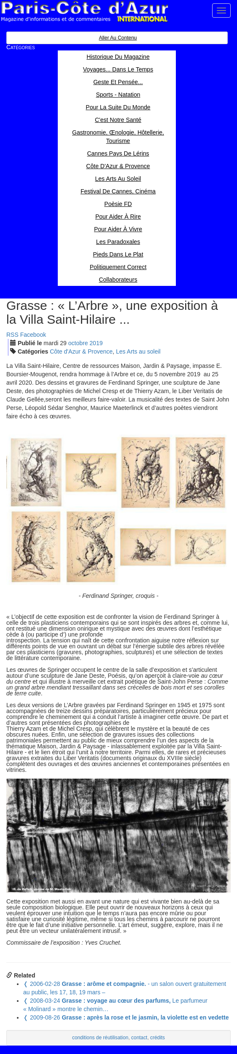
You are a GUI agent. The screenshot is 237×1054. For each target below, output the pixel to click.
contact (139, 1038)
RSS (12, 334)
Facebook (33, 334)
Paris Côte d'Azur (84, 11)
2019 (95, 343)
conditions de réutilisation (100, 1038)
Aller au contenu (118, 38)
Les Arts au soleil (138, 351)
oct (78, 343)
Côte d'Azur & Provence (81, 351)
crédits (157, 1038)
